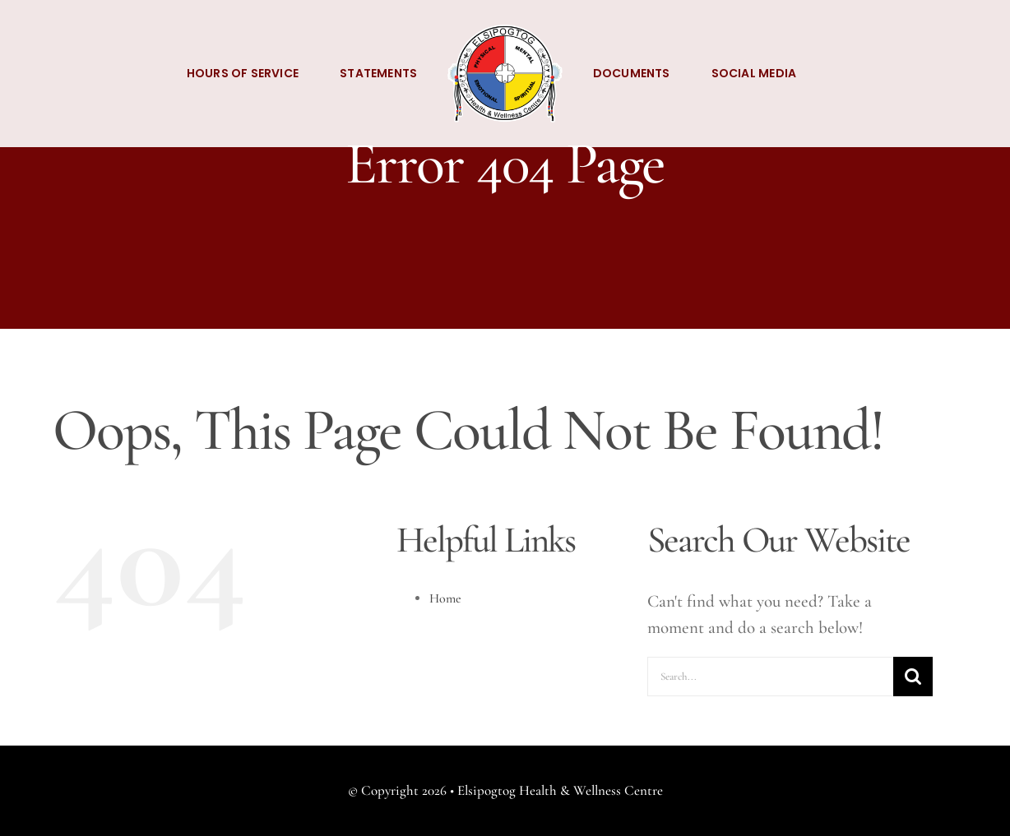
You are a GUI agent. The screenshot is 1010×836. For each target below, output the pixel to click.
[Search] (913, 676)
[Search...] (770, 676)
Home (445, 598)
